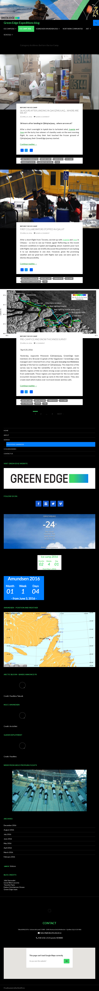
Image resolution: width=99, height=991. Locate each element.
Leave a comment (43, 117)
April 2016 (8, 848)
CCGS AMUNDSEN (10, 449)
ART (87, 29)
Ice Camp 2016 (25, 29)
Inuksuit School (28, 162)
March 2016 (8, 852)
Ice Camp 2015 (9, 29)
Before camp (46, 159)
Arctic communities (30, 159)
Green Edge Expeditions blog (22, 22)
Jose (22, 132)
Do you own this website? (38, 961)
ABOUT (6, 435)
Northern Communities (73, 29)
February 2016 (9, 857)
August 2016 (9, 830)
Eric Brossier (40, 400)
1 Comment (40, 343)
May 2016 (7, 843)
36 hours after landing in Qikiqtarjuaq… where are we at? (49, 111)
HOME (6, 430)
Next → (60, 414)
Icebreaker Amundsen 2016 (47, 29)
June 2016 (8, 839)
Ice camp (69, 159)
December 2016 (10, 825)
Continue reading (28, 144)
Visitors (13, 866)
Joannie (72, 129)
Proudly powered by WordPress (14, 988)
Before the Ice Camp (28, 107)
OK (67, 961)
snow (38, 403)
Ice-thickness (27, 403)
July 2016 (7, 834)
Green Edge (58, 159)
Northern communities (31, 281)
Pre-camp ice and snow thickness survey (43, 339)
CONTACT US (8, 454)
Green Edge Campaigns (15, 444)
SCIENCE (7, 440)
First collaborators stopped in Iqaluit (42, 229)
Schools (7, 35)
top (57, 162)
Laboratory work (45, 162)
